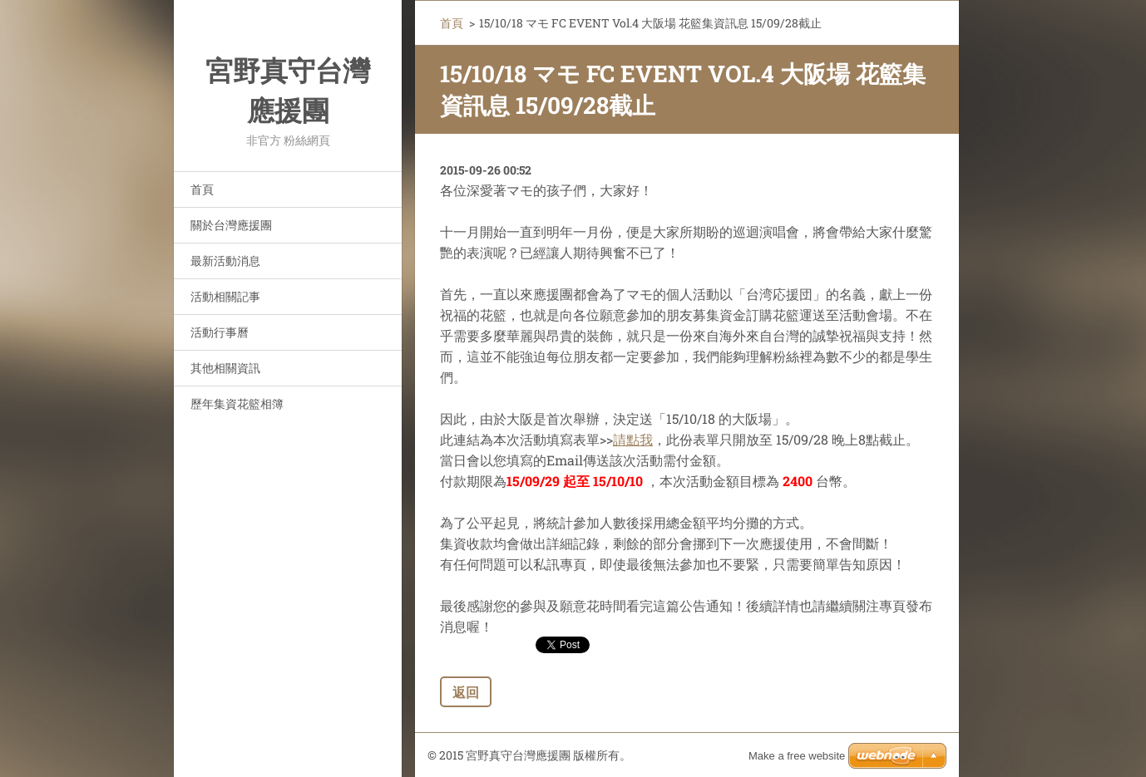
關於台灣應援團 (231, 225)
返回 (465, 692)
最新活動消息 (225, 260)
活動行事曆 (219, 332)
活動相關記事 (225, 296)
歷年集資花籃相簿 (237, 403)
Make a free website (796, 756)
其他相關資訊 (225, 368)
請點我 (633, 439)
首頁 (202, 189)
